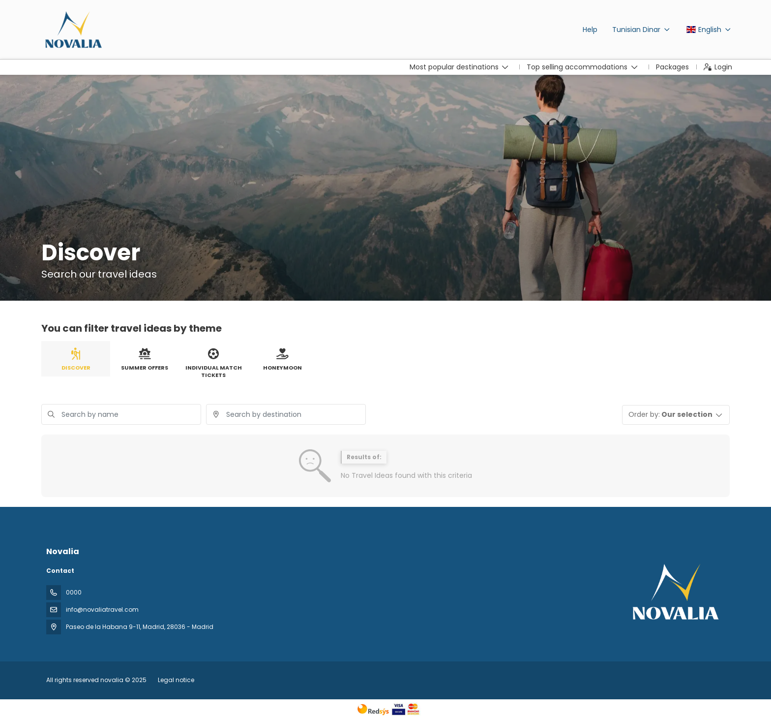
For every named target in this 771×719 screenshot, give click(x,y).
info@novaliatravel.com (102, 609)
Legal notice (176, 680)
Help (590, 29)
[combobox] (286, 414)
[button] (676, 415)
